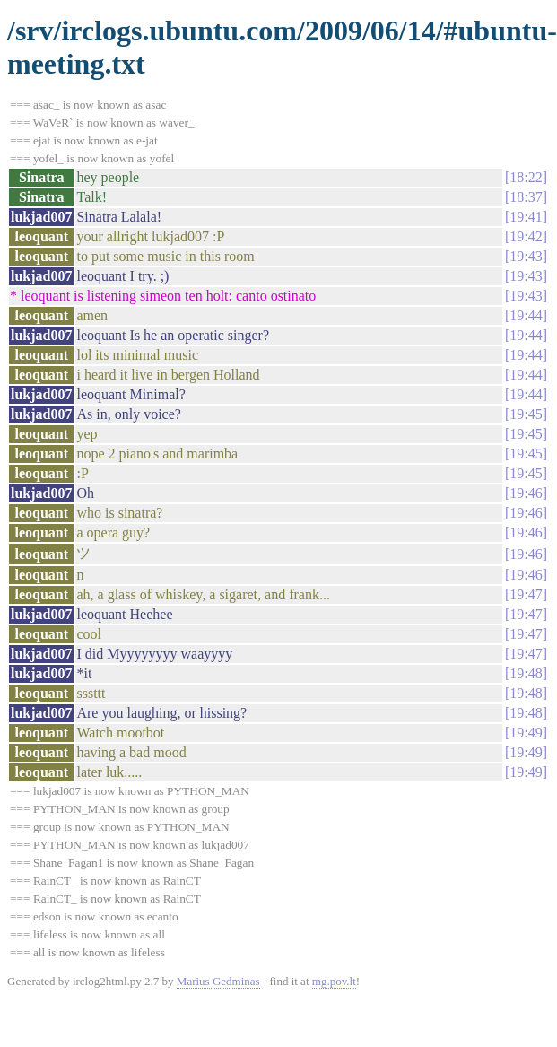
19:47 (525, 594)
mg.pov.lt (334, 981)
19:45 (525, 414)
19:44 (525, 315)
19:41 (525, 216)
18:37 (525, 197)
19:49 (525, 732)
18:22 (525, 177)
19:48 (525, 673)
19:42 (525, 236)
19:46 (525, 493)
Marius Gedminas (218, 981)
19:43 (525, 256)
